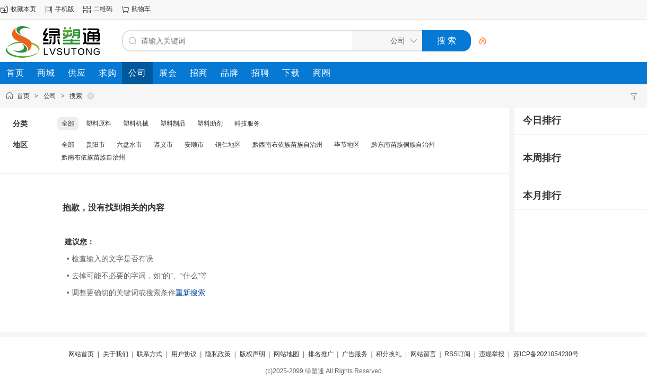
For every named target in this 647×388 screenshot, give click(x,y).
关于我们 (115, 354)
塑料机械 (135, 123)
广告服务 (355, 354)
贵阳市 (95, 144)
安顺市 (194, 144)
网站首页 (81, 354)
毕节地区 (347, 144)
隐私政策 (218, 354)
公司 (49, 96)
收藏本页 (23, 9)
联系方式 (149, 354)
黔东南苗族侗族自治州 (403, 144)
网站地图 (286, 354)
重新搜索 (190, 292)
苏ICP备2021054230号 (546, 354)
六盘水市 (129, 144)
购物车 (141, 9)
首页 (23, 96)
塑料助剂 (210, 123)
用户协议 (184, 354)
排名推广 (321, 354)
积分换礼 (388, 354)
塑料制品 (173, 123)
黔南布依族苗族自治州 (93, 157)
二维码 (102, 9)
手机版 (64, 9)
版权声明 (252, 354)
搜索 (75, 96)
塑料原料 (98, 123)
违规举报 (491, 354)
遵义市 (163, 144)
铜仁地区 (228, 144)
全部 (68, 123)
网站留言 (423, 354)
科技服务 (247, 123)
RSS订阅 (457, 354)
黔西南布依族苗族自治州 (287, 144)
